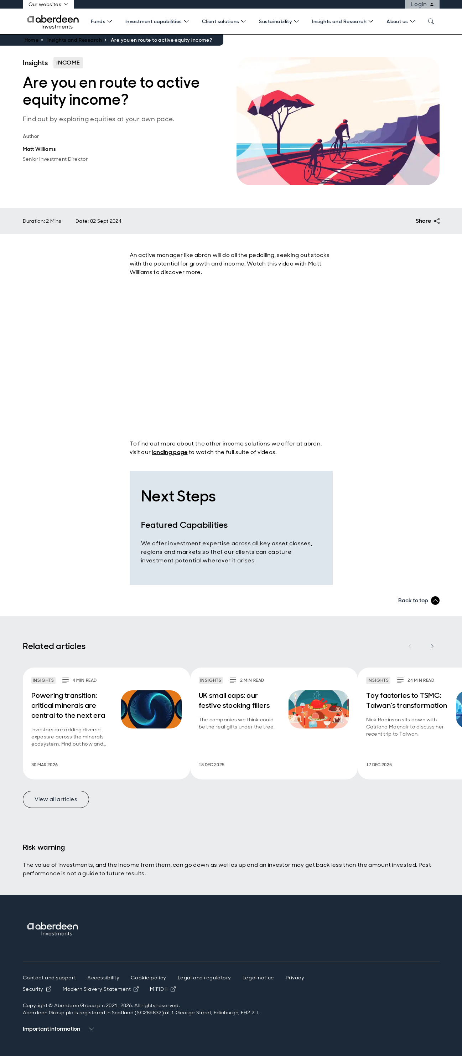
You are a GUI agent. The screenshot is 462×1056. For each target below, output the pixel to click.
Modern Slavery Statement (101, 989)
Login (424, 4)
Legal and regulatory (204, 977)
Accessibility (103, 977)
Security (37, 989)
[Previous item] (410, 646)
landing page (170, 452)
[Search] (102, 21)
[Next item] (432, 646)
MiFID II (162, 989)
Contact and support (49, 977)
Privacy (295, 977)
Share (428, 221)
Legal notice (258, 977)
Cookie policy (148, 977)
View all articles (56, 799)
